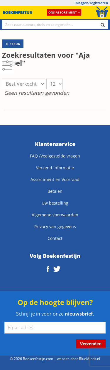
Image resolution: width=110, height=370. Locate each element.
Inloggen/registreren (91, 3)
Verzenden (90, 343)
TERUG (13, 44)
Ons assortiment (64, 12)
